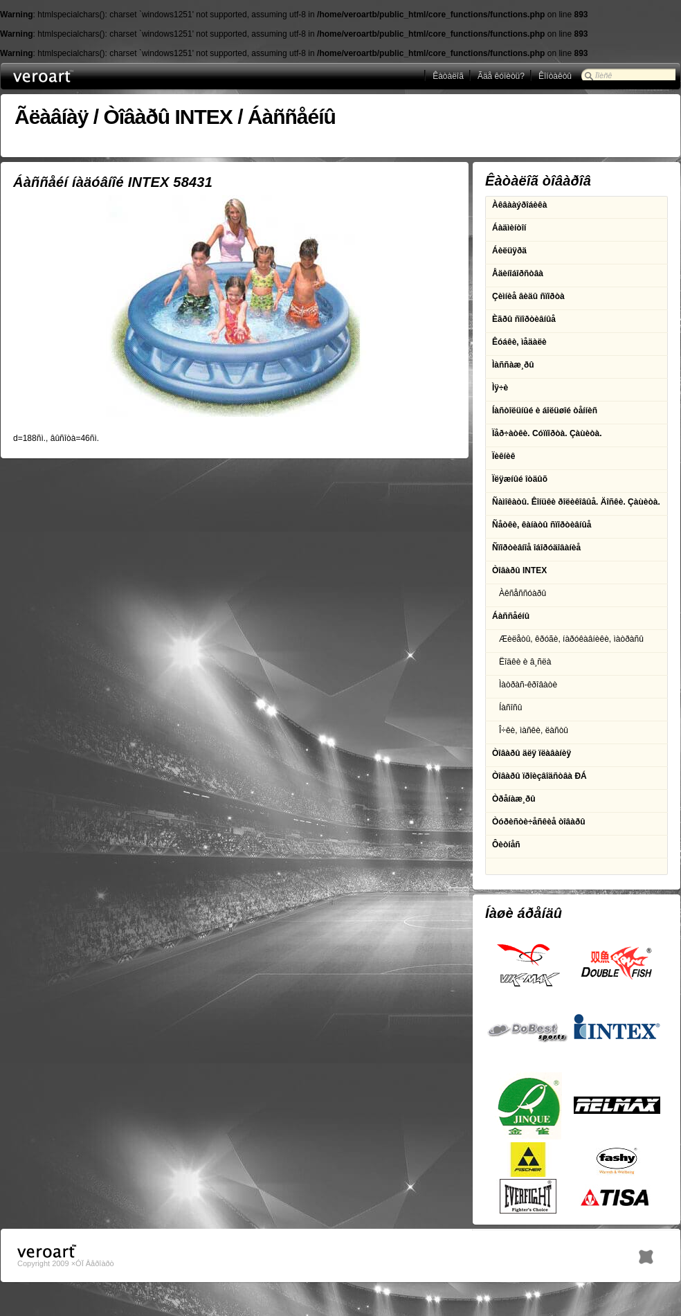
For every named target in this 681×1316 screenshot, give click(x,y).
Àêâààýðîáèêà (519, 205)
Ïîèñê (603, 75)
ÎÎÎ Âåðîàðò (68, 76)
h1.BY (646, 1254)
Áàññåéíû (292, 116)
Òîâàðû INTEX (167, 116)
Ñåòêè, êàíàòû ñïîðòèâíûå (541, 525)
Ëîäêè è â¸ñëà (525, 662)
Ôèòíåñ (506, 844)
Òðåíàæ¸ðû (514, 799)
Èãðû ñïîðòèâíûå (524, 319)
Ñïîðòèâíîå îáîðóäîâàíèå (536, 547)
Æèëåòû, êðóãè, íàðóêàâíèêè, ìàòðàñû (571, 639)
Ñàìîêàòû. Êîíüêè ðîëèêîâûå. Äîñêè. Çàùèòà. (576, 502)
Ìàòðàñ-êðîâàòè (528, 684)
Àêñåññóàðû (522, 593)
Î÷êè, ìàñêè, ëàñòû (533, 730)
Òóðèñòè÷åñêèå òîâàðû (538, 822)
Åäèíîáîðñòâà (517, 273)
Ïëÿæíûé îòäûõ (519, 479)
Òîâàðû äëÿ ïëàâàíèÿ (531, 753)
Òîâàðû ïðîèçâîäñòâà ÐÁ (539, 776)
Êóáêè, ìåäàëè (519, 342)
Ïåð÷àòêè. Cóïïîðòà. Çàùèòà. (547, 433)
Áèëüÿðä (509, 250)
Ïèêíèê (503, 456)
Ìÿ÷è (500, 388)
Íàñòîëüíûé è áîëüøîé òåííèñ (544, 410)
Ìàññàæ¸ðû (513, 365)
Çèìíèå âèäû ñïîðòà (528, 296)
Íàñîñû (510, 707)
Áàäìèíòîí (509, 228)
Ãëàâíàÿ (51, 116)
